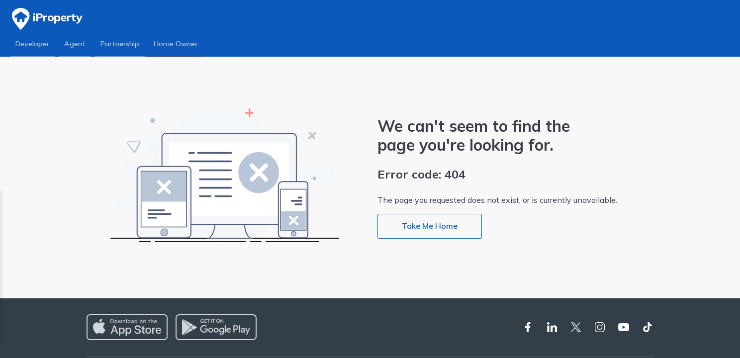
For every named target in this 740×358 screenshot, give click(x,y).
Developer (33, 44)
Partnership (121, 44)
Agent (76, 44)
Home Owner (178, 44)
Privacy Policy (98, 261)
